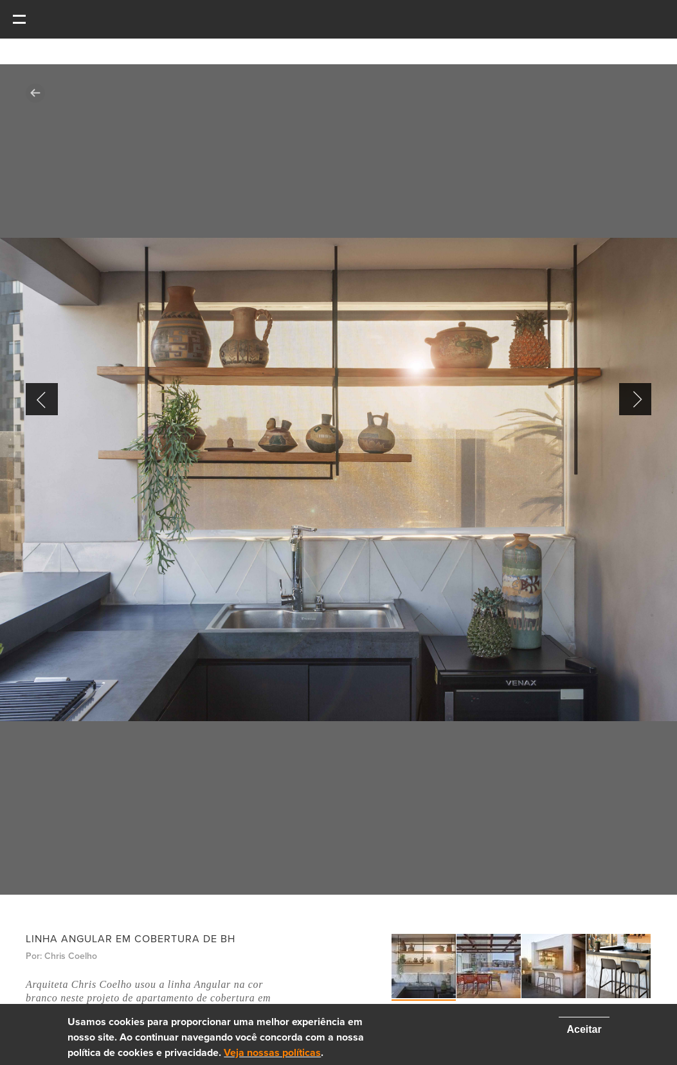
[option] (338, 479)
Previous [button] (42, 399)
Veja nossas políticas (272, 1052)
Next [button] (635, 399)
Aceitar (583, 1029)
